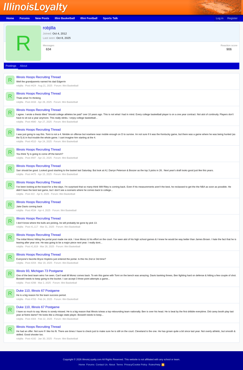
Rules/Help (154, 364)
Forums (25, 18)
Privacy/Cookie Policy (135, 364)
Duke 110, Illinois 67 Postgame (38, 290)
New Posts (42, 18)
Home (10, 18)
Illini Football (88, 18)
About (112, 364)
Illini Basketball (65, 18)
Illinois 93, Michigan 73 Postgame (39, 271)
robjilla (19, 85)
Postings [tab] (11, 65)
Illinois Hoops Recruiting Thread (38, 77)
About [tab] (23, 65)
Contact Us (102, 364)
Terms (119, 364)
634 (48, 49)
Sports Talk (110, 18)
